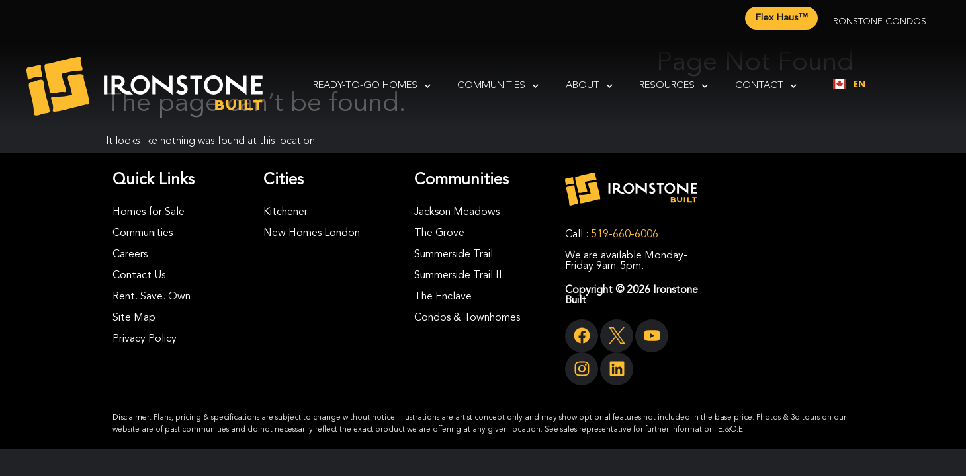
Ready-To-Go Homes (372, 86)
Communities (498, 86)
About (589, 86)
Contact (766, 86)
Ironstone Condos (878, 21)
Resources (674, 86)
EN (849, 83)
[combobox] (849, 84)
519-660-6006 (624, 234)
